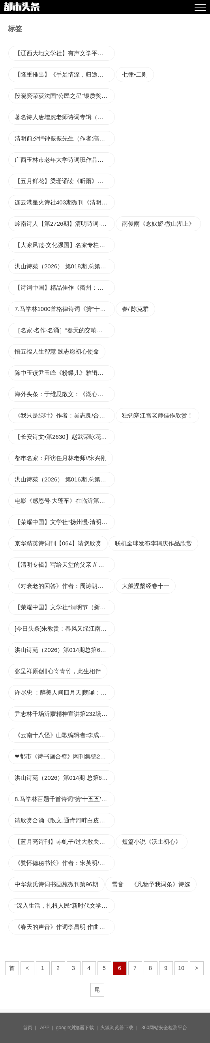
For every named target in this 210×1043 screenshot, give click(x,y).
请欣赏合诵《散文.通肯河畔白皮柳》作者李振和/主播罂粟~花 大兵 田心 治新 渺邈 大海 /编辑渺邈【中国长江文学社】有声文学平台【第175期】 (65, 820)
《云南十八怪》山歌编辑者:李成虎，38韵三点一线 (65, 735)
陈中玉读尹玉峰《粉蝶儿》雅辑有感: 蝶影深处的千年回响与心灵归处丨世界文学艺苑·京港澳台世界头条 (65, 372)
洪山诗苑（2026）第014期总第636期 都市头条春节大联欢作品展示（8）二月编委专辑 (65, 649)
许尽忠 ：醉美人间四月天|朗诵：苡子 (63, 692)
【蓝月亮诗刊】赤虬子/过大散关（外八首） (65, 841)
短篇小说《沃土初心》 (151, 841)
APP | (48, 1027)
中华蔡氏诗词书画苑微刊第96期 (56, 884)
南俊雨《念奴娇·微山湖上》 (158, 223)
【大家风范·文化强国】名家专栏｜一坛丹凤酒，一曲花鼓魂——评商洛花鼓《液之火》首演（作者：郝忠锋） (65, 245)
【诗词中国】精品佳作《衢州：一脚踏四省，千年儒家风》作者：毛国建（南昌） (65, 287)
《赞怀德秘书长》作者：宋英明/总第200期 (65, 862)
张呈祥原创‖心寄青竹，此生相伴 (58, 671)
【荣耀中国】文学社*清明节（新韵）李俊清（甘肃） (65, 607)
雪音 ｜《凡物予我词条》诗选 (151, 884)
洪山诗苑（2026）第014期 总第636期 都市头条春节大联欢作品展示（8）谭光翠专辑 (65, 777)
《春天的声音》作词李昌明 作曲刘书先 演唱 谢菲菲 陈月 (65, 926)
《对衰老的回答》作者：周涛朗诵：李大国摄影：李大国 (65, 585)
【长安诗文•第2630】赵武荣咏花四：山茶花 (65, 436)
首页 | (31, 1027)
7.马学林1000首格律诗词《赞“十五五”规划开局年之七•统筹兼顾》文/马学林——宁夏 (65, 308)
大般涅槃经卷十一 (145, 585)
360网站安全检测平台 (164, 1027)
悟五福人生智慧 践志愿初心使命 (57, 351)
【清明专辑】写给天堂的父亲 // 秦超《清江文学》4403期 (65, 564)
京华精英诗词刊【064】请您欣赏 (58, 543)
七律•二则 (135, 74)
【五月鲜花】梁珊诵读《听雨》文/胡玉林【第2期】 (65, 181)
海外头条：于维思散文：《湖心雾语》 (65, 394)
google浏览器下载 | (78, 1027)
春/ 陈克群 (135, 308)
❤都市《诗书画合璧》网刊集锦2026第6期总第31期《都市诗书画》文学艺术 (65, 756)
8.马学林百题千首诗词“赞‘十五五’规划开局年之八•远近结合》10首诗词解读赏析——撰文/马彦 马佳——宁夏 (65, 799)
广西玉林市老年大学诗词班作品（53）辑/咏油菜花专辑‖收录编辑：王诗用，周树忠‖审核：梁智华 (65, 159)
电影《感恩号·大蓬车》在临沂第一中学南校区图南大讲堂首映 (65, 500)
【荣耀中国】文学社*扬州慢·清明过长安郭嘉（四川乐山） (65, 522)
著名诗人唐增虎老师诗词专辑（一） (62, 117)
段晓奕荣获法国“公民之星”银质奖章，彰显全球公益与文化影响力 (65, 95)
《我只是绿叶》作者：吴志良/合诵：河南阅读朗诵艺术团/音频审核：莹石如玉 (65, 415)
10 (181, 968)
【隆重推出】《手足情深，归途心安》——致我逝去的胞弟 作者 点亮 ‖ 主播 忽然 (65, 74)
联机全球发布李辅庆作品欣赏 (153, 543)
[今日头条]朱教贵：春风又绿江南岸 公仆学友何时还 (65, 628)
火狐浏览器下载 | (120, 1027)
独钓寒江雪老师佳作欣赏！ (157, 415)
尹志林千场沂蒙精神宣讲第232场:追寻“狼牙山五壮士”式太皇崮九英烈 (65, 713)
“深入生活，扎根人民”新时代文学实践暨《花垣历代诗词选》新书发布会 (65, 905)
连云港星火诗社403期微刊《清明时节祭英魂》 (65, 202)
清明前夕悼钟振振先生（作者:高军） (63, 138)
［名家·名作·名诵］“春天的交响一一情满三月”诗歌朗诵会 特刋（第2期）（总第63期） (65, 330)
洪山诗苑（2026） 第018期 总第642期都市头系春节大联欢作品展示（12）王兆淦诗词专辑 (65, 266)
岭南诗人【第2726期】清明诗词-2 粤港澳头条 (65, 223)
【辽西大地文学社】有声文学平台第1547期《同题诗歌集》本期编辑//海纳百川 (65, 53)
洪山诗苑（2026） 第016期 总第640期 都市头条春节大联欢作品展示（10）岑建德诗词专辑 (65, 479)
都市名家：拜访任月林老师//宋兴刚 (61, 458)
